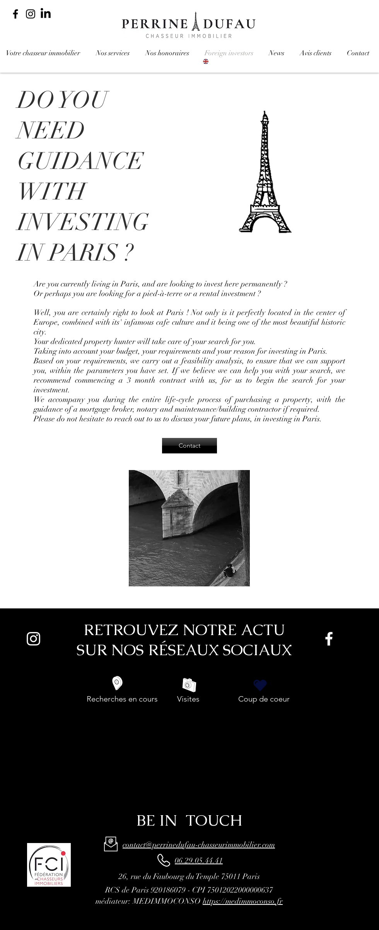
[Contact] (189, 445)
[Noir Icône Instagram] (30, 14)
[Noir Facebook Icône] (15, 14)
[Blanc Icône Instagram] (33, 639)
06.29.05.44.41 (199, 860)
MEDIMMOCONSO (167, 901)
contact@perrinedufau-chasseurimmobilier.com (199, 845)
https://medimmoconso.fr (243, 901)
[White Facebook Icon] (329, 639)
